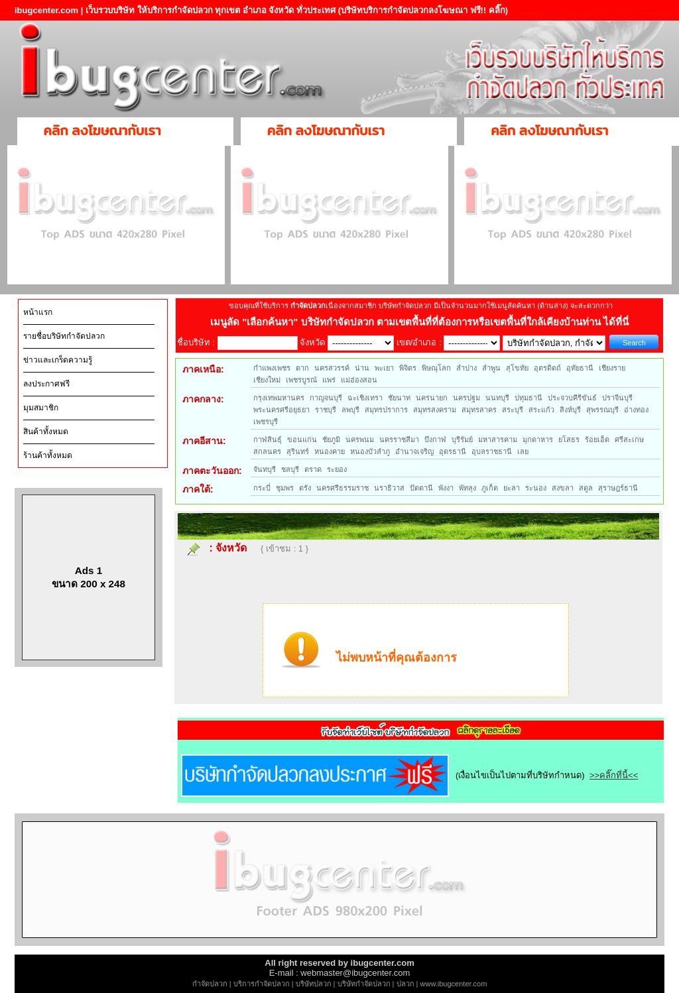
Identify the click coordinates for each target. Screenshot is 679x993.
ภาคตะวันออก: (212, 470)
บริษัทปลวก (314, 984)
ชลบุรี (290, 469)
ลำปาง (466, 368)
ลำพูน (491, 368)
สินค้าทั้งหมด (45, 431)
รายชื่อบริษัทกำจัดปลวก (64, 336)
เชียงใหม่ (266, 380)
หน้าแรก (37, 312)
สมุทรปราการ (386, 410)
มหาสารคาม (497, 439)
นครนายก (432, 398)
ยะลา (511, 488)
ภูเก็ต (489, 488)
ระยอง (337, 469)
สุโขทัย (517, 368)
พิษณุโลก (436, 368)
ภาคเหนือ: (203, 369)
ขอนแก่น (302, 439)
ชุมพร (285, 488)
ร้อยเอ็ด (597, 439)
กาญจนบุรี (326, 398)
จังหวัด (231, 548)
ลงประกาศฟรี (46, 383)
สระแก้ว (541, 410)
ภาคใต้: (198, 489)
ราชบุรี (325, 410)
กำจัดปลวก (209, 984)
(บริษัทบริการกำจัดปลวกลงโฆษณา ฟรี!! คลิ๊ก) (423, 10)
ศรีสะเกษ (629, 439)
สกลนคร (267, 451)
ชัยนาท (399, 398)
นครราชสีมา (399, 439)
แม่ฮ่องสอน (359, 380)
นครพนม (359, 439)
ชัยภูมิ (331, 439)
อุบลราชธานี (491, 451)
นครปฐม (466, 398)
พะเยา (384, 368)
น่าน (362, 368)
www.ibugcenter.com (453, 984)
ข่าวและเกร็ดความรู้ (57, 360)
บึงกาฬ (435, 439)
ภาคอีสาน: (204, 441)
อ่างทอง (636, 410)
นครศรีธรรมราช (342, 488)
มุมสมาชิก (40, 407)
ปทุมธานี (528, 398)
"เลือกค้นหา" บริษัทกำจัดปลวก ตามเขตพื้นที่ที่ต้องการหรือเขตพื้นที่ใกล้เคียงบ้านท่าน (422, 321)
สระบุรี (512, 410)
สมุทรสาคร (479, 410)
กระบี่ (262, 488)
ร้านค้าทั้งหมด (47, 455)
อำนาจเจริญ (414, 451)
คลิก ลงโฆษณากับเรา (102, 130)
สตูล (586, 488)
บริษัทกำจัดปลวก (364, 984)
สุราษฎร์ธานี (618, 488)
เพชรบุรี (265, 422)
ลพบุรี (350, 410)
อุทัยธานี (579, 368)
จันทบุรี (264, 469)
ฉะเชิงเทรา (365, 398)
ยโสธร (569, 439)
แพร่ (329, 380)
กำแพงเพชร (271, 368)
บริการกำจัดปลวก (261, 984)
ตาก (302, 368)
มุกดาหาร (538, 439)
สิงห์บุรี (570, 410)
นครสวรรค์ (331, 368)
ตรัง (305, 488)
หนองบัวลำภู (370, 451)
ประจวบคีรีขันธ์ (572, 398)
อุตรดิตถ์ (547, 368)
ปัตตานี (421, 488)
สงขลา (563, 488)
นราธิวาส (389, 488)
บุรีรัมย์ (462, 439)
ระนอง (535, 488)
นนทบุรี (497, 398)
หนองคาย (329, 451)
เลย (522, 451)
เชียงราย (612, 368)
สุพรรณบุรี (602, 410)
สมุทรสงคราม (434, 410)
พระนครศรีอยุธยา (281, 410)
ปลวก (405, 984)
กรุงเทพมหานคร (278, 398)
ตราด (313, 469)
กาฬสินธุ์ (267, 439)
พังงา (446, 488)
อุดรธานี (452, 451)
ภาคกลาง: (203, 399)
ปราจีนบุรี (617, 398)
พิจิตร (407, 368)
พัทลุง (467, 488)
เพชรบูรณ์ (301, 380)
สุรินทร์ (297, 451)
